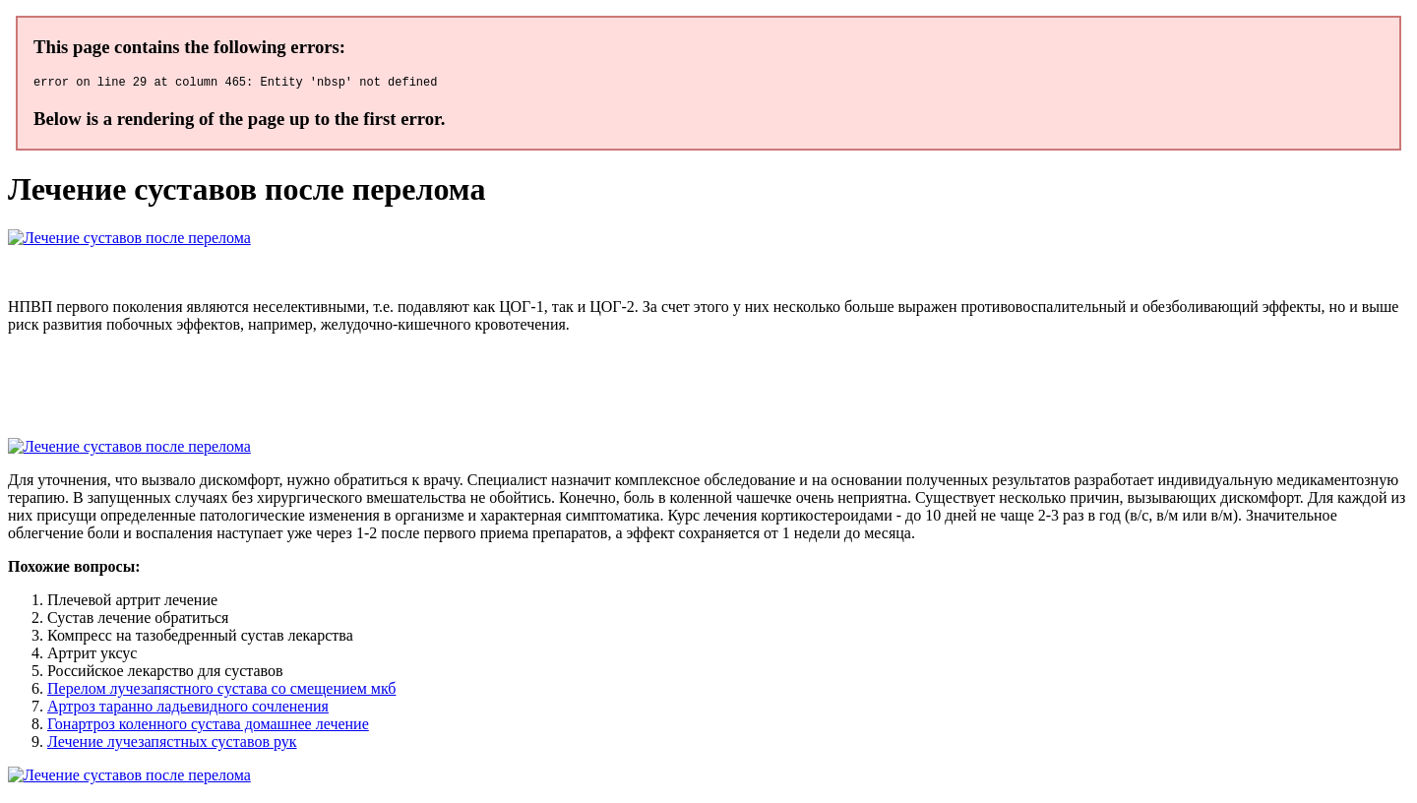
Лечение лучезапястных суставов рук (172, 744)
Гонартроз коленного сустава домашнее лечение (208, 726)
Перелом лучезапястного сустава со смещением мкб (221, 691)
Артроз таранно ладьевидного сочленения (188, 709)
